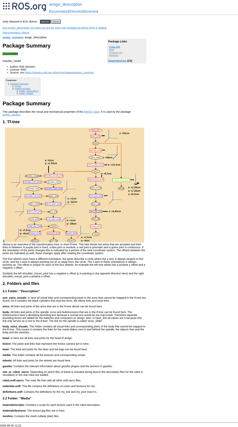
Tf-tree (18, 86)
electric (45, 21)
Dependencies (117, 60)
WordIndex (90, 11)
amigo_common (13, 37)
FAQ (111, 49)
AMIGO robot (91, 111)
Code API (114, 47)
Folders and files (22, 88)
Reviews (113, 55)
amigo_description (65, 4)
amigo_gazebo (11, 114)
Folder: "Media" (26, 93)
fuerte (56, 21)
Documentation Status (16, 32)
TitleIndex (76, 11)
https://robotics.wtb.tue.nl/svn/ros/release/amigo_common (59, 72)
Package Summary (19, 83)
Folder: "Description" (29, 91)
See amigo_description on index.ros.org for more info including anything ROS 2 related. (55, 27)
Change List (115, 52)
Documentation (59, 11)
